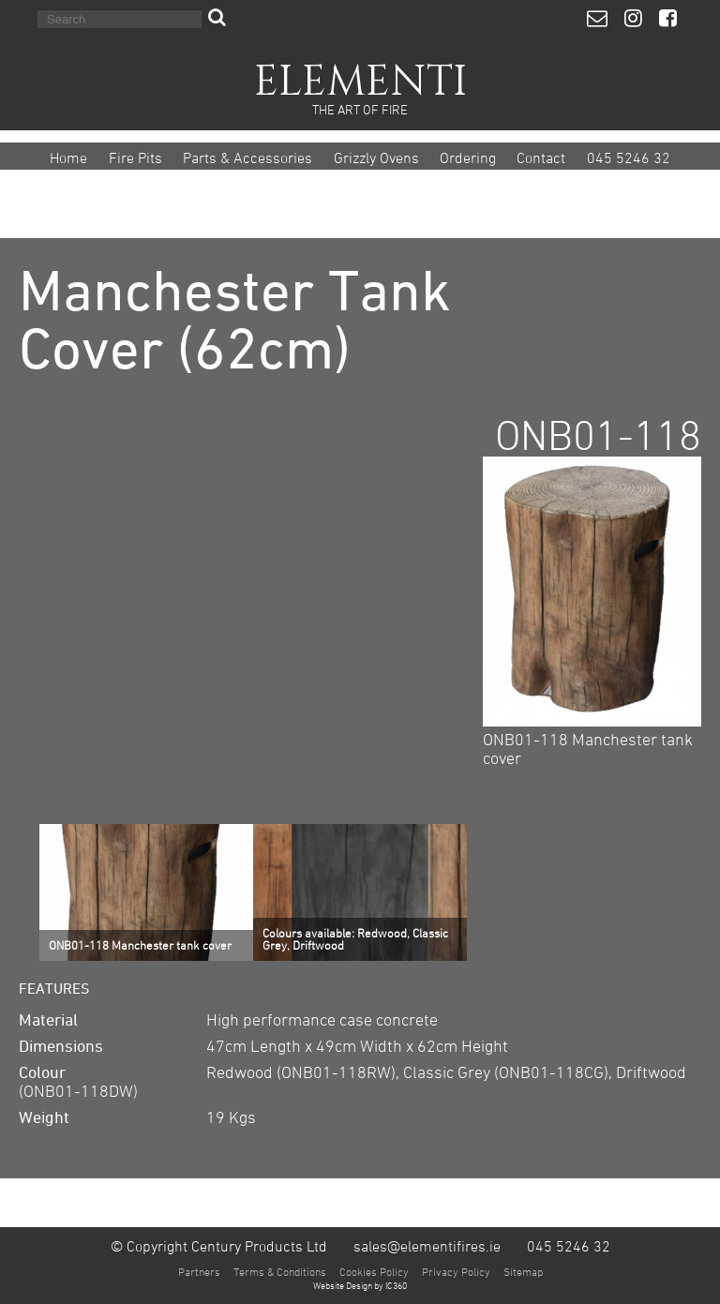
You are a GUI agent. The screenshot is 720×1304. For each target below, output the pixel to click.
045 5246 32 (628, 157)
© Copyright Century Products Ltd (219, 1245)
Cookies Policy (374, 1271)
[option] (146, 892)
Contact (541, 157)
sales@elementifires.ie (427, 1245)
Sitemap (523, 1271)
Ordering (468, 157)
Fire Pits (135, 157)
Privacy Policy (456, 1271)
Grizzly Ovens (376, 157)
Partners (199, 1271)
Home (68, 157)
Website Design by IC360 (360, 1285)
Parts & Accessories (247, 157)
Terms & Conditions (279, 1271)
